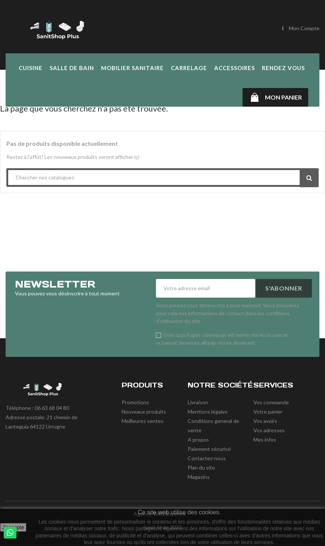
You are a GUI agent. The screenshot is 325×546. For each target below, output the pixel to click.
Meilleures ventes (142, 421)
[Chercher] (249, 28)
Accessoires (234, 68)
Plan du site (201, 467)
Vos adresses (269, 430)
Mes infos (264, 439)
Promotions (135, 402)
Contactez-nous (207, 458)
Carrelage (189, 68)
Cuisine (31, 68)
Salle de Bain (72, 68)
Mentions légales (208, 411)
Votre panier (267, 411)
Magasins (199, 477)
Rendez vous (283, 68)
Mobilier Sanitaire (132, 68)
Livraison (198, 402)
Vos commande (271, 402)
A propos (198, 439)
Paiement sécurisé (209, 449)
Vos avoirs (265, 421)
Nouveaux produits (144, 411)
